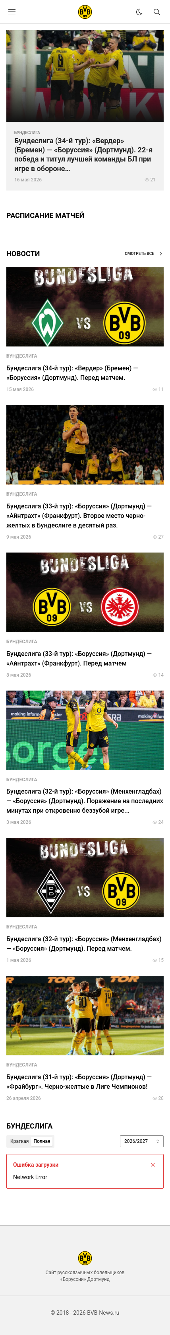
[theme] (139, 12)
